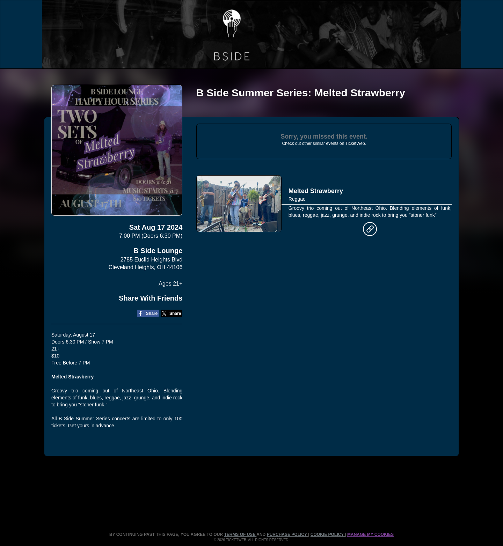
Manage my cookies (370, 534)
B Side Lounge (157, 250)
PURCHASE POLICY (287, 534)
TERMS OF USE (240, 534)
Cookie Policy (328, 534)
